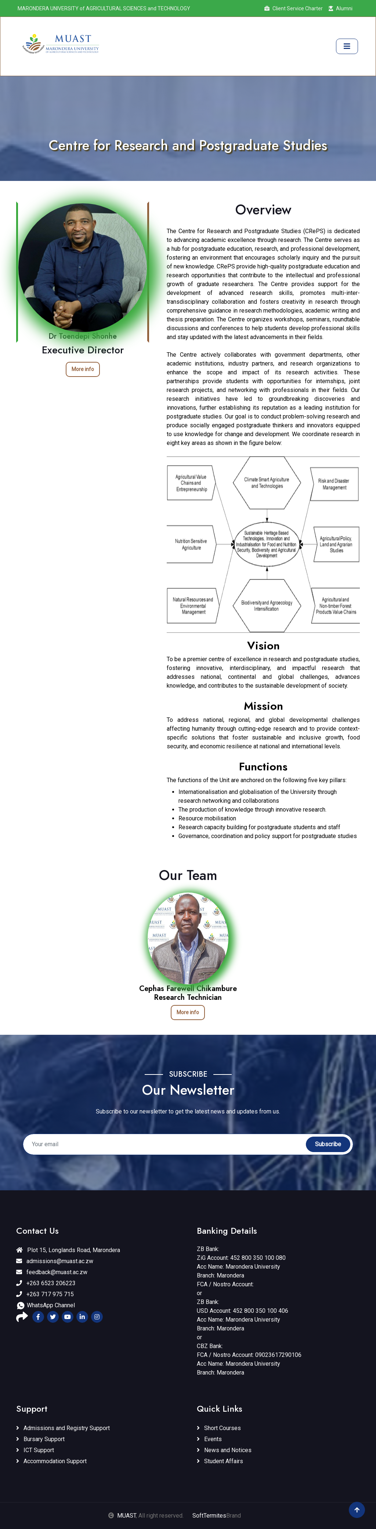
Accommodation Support (51, 1461)
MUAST (126, 1515)
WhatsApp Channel (45, 1305)
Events (209, 1439)
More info (83, 369)
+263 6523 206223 (46, 1283)
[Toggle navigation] (347, 46)
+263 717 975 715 (45, 1294)
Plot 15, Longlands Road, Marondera (68, 1250)
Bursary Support (40, 1439)
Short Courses (219, 1428)
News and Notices (224, 1450)
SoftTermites (209, 1515)
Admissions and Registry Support (63, 1428)
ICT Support (35, 1450)
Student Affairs (220, 1461)
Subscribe (328, 1144)
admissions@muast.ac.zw (54, 1261)
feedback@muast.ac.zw (51, 1272)
